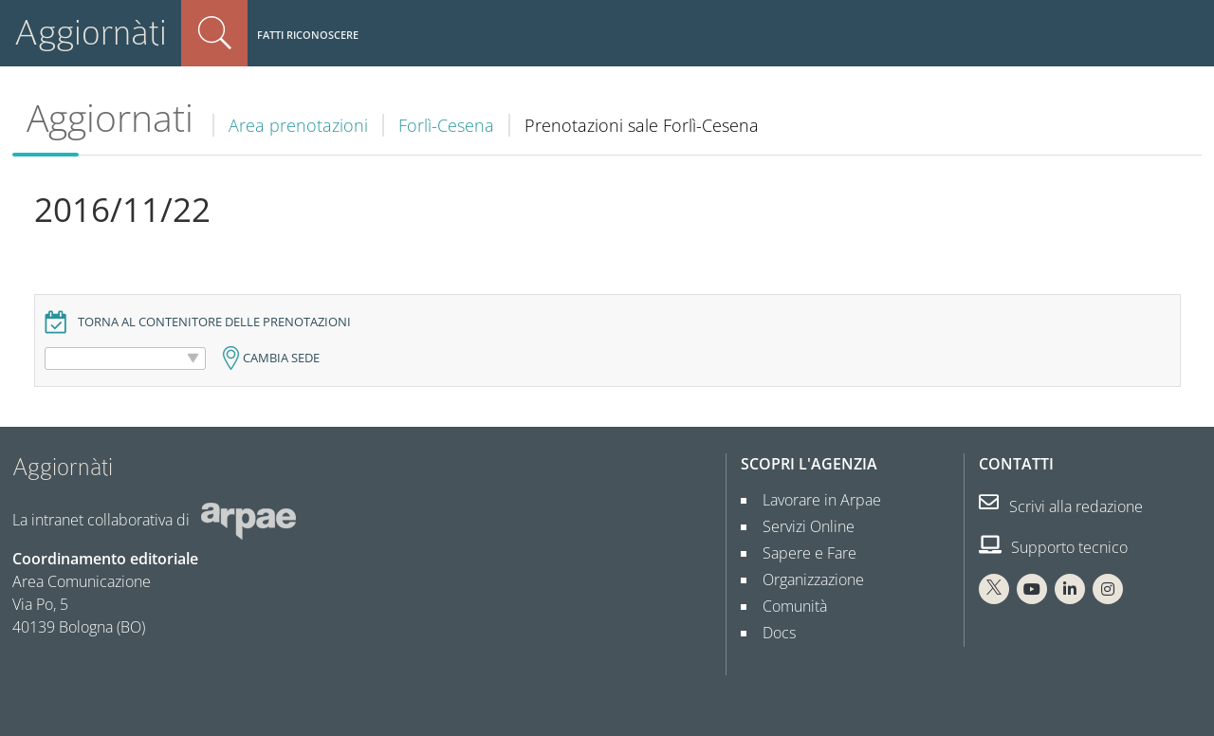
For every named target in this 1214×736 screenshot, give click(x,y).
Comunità (787, 606)
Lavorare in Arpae (814, 499)
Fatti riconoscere (308, 35)
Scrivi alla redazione (1061, 506)
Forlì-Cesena (446, 125)
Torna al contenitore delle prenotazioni (214, 322)
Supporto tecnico (1053, 547)
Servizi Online (801, 526)
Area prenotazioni (298, 125)
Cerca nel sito (214, 33)
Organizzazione (805, 579)
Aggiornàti (90, 32)
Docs (771, 632)
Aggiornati (110, 117)
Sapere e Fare (802, 553)
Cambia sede (281, 358)
